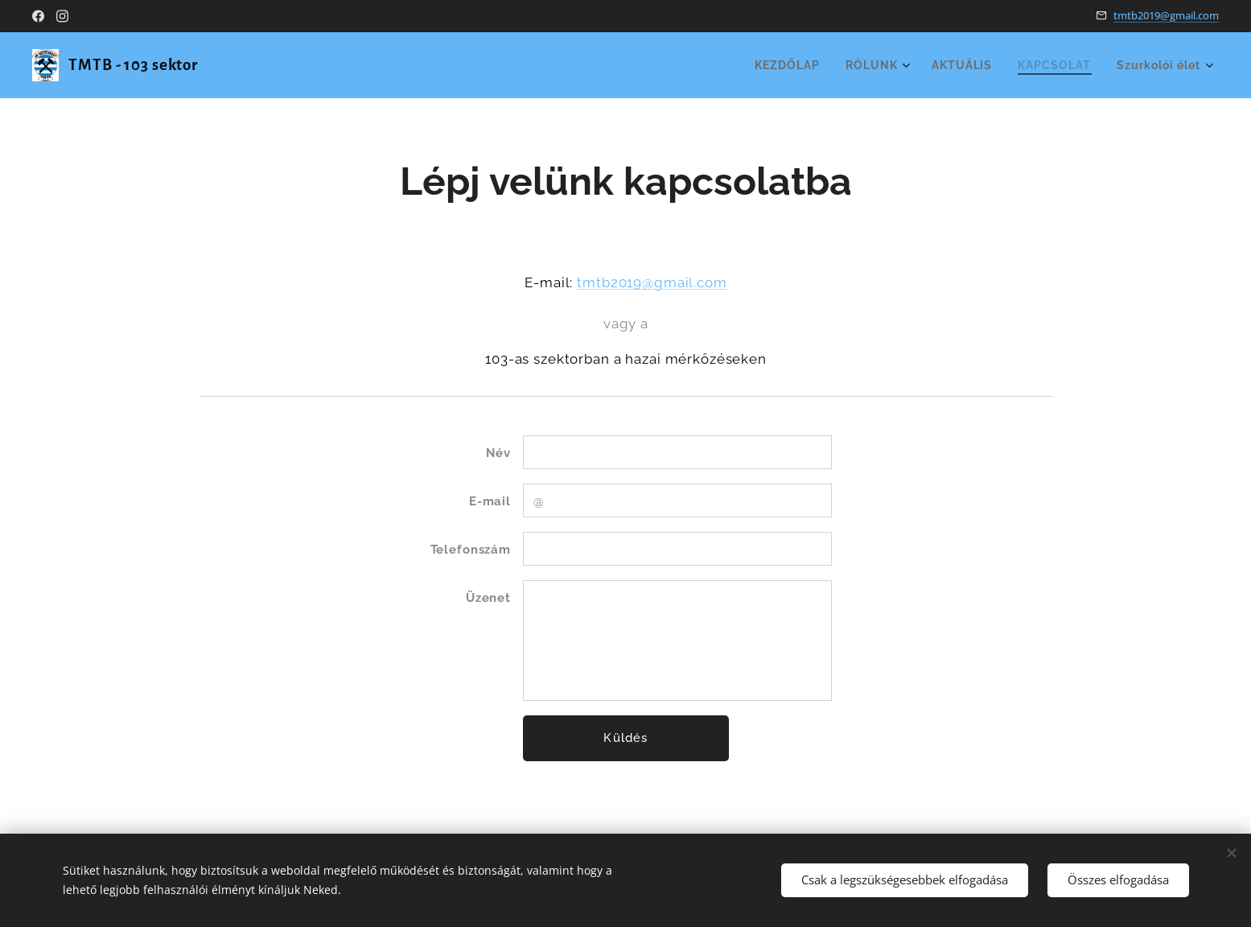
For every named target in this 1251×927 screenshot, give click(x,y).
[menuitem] (777, 65)
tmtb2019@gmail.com (1166, 15)
